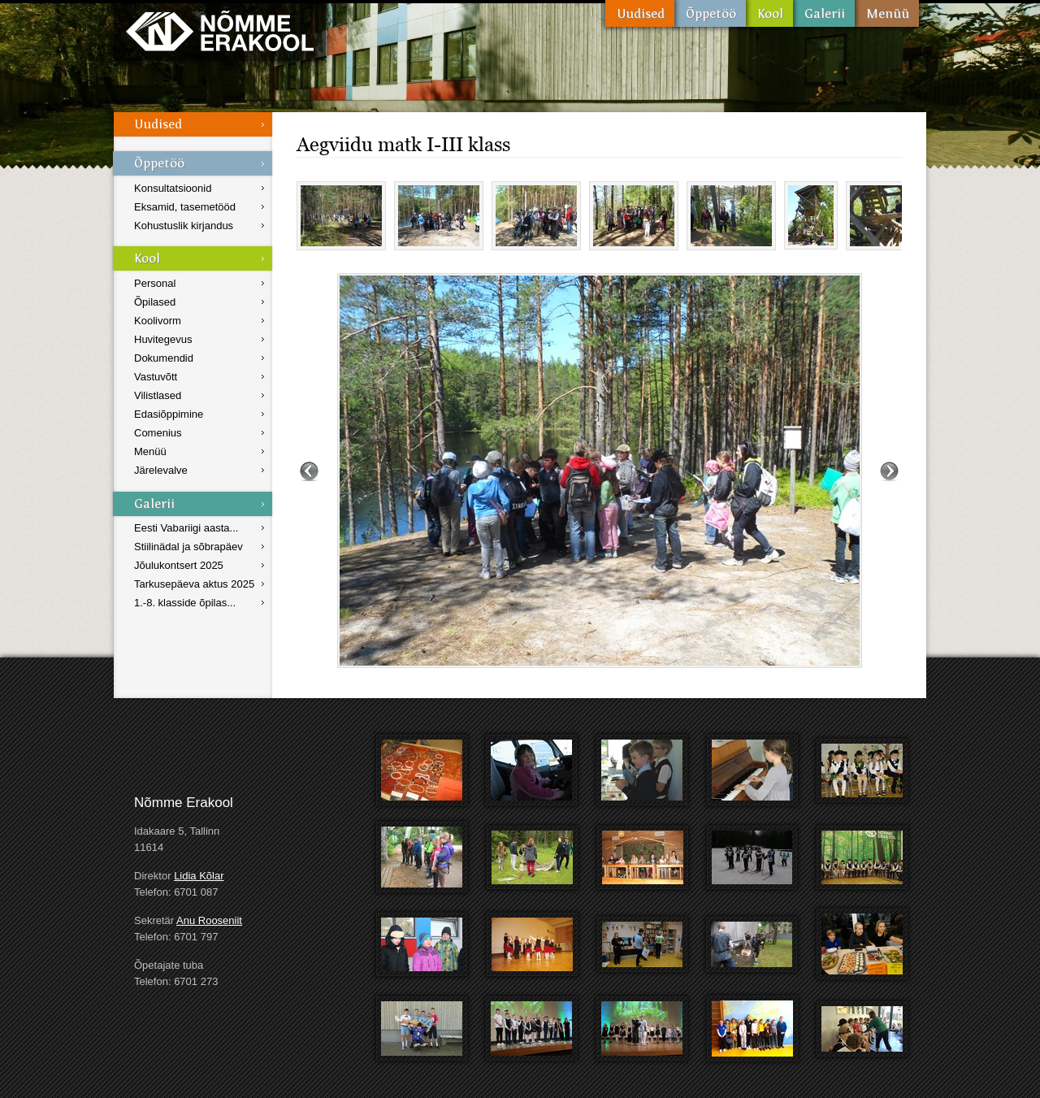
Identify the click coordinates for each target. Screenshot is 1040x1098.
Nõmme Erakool (220, 30)
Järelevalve (161, 470)
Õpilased (155, 302)
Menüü (887, 13)
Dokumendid (163, 358)
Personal (155, 283)
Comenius (158, 433)
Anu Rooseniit (209, 920)
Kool (769, 13)
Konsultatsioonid (172, 188)
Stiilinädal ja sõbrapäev (188, 546)
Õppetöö (710, 13)
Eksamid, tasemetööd (185, 207)
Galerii (824, 13)
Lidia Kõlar (198, 876)
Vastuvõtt (155, 377)
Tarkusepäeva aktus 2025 (194, 584)
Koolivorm (157, 321)
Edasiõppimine (168, 414)
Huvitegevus (163, 339)
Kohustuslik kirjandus (183, 225)
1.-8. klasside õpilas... (185, 603)
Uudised (639, 13)
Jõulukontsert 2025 (178, 565)
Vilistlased (157, 395)
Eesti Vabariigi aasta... (186, 528)
